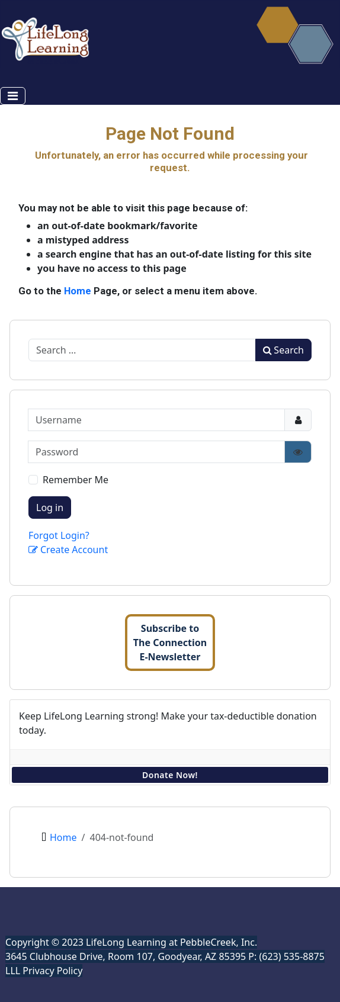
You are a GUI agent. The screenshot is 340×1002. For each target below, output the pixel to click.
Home (77, 291)
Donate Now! (170, 775)
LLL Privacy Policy (43, 970)
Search (283, 350)
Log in (49, 507)
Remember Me (75, 479)
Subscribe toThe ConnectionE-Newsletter (170, 642)
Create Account (68, 549)
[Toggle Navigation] (12, 96)
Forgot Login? (58, 535)
